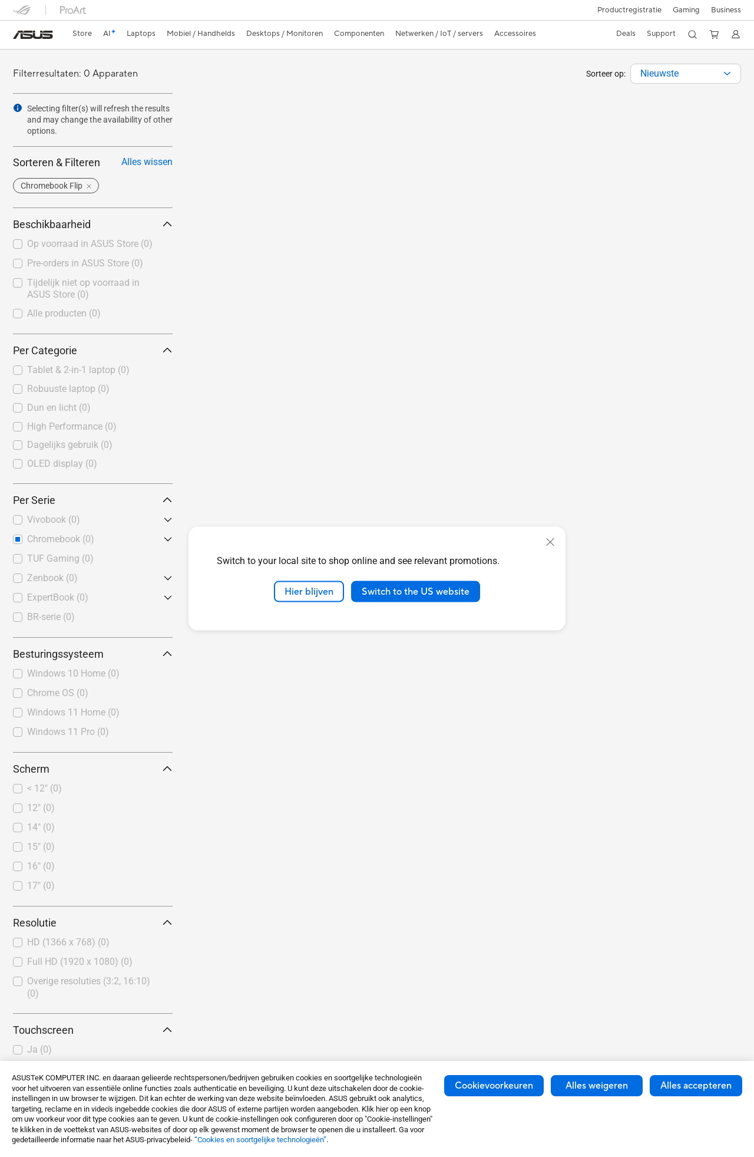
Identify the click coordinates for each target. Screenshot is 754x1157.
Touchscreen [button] (93, 1030)
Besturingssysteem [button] (93, 654)
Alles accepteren (696, 1086)
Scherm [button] (93, 769)
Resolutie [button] (93, 923)
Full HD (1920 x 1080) (80, 961)
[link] (33, 35)
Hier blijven (309, 591)
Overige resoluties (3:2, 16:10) (88, 987)
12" (41, 807)
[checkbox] (93, 371)
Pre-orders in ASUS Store (85, 263)
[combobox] (685, 74)
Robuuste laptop (68, 388)
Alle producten (64, 313)
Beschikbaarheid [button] (93, 224)
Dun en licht (59, 407)
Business (726, 10)
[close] (550, 541)
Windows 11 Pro (68, 731)
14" (41, 827)
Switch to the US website (415, 591)
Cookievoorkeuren (494, 1086)
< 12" (44, 788)
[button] (685, 10)
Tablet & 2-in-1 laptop (78, 369)
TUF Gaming (60, 558)
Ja (39, 1049)
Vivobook (53, 519)
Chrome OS (57, 692)
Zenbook (52, 578)
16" (41, 866)
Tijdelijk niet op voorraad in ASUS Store (83, 289)
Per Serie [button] (93, 500)
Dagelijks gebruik (70, 444)
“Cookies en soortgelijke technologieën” (260, 1139)
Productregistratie (627, 10)
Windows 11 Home (73, 712)
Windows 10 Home (73, 673)
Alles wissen (147, 161)
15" (41, 846)
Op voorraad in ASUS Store (90, 243)
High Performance (72, 426)
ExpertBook (57, 597)
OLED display (62, 463)
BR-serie (51, 616)
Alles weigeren (597, 1086)
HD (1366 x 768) (68, 942)
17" (41, 885)
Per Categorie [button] (93, 350)
